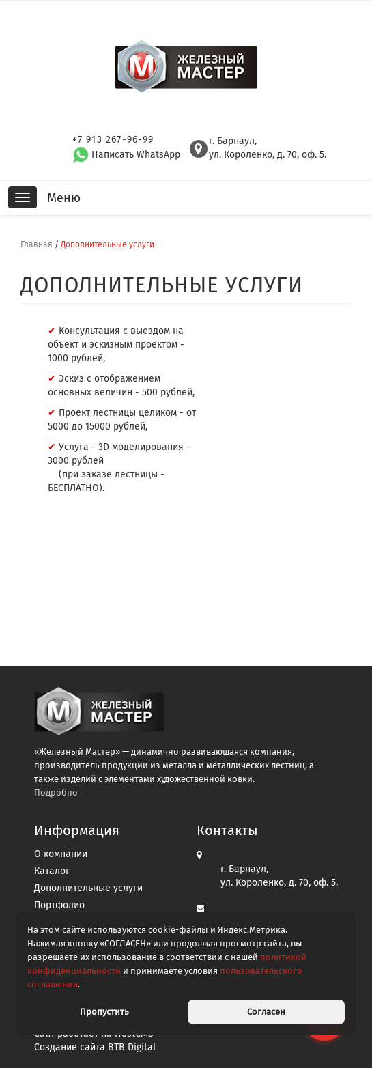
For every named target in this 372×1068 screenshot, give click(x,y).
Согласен (266, 1012)
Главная (36, 244)
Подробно (56, 792)
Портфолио (59, 905)
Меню (64, 198)
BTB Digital (132, 1047)
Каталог (52, 871)
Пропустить (104, 1012)
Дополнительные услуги (88, 888)
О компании (60, 854)
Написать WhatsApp (126, 154)
